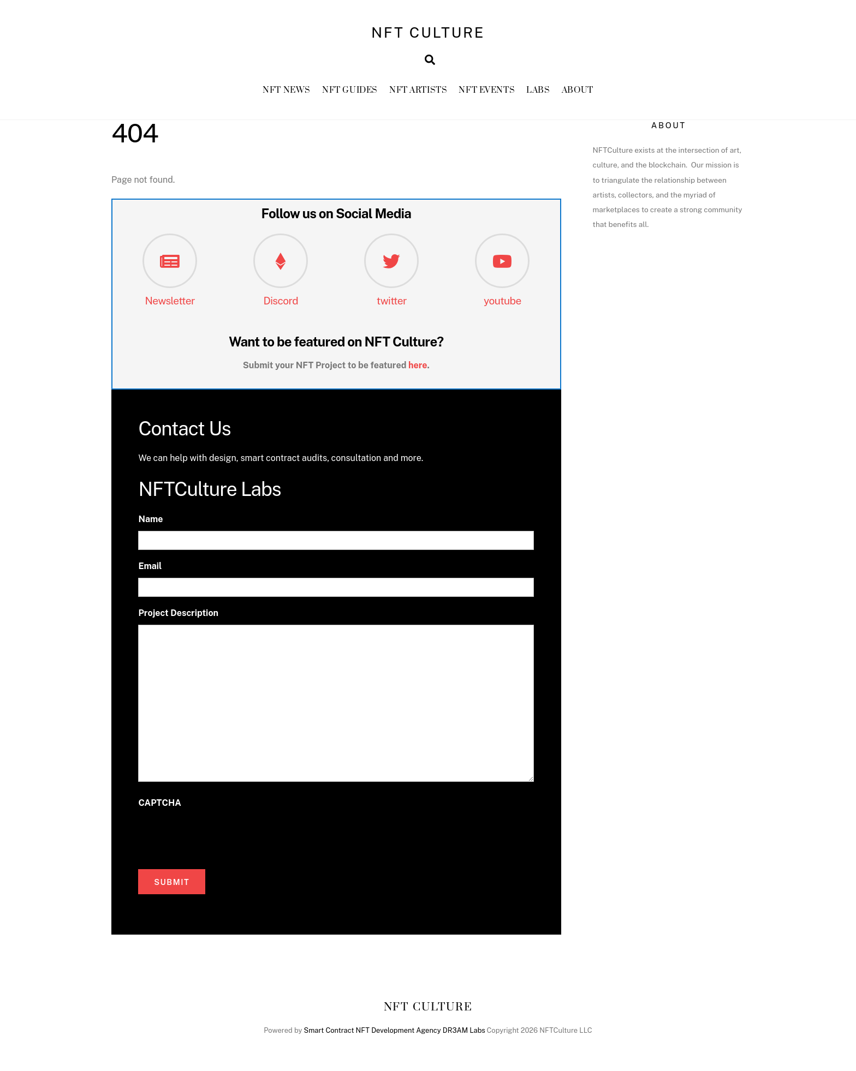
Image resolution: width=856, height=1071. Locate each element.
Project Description (178, 616)
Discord (280, 303)
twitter (392, 303)
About (577, 92)
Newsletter (170, 303)
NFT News (287, 92)
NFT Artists (418, 92)
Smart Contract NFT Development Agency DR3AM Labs (394, 1033)
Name (150, 522)
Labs (538, 92)
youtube (502, 303)
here (417, 367)
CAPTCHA (159, 805)
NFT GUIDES (350, 92)
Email (150, 569)
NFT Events (487, 92)
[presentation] (221, 838)
